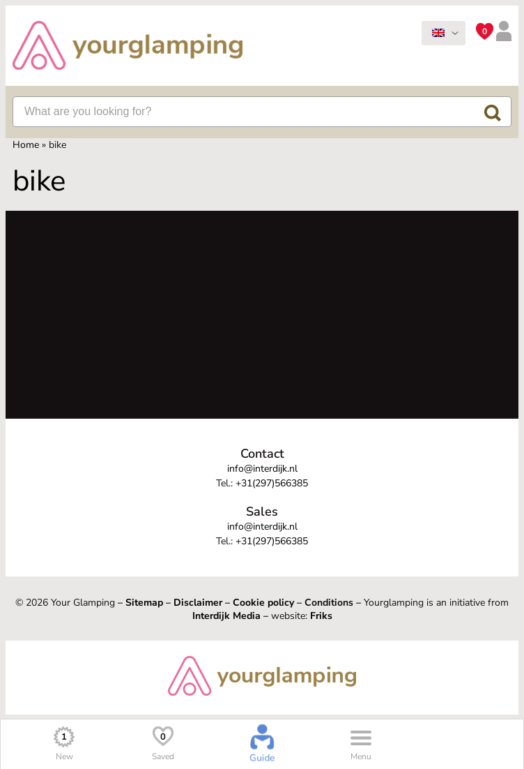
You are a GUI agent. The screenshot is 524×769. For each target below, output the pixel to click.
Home (26, 144)
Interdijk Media (226, 615)
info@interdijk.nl (262, 468)
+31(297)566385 (272, 483)
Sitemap (144, 602)
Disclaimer (198, 602)
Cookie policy (263, 602)
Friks (321, 615)
